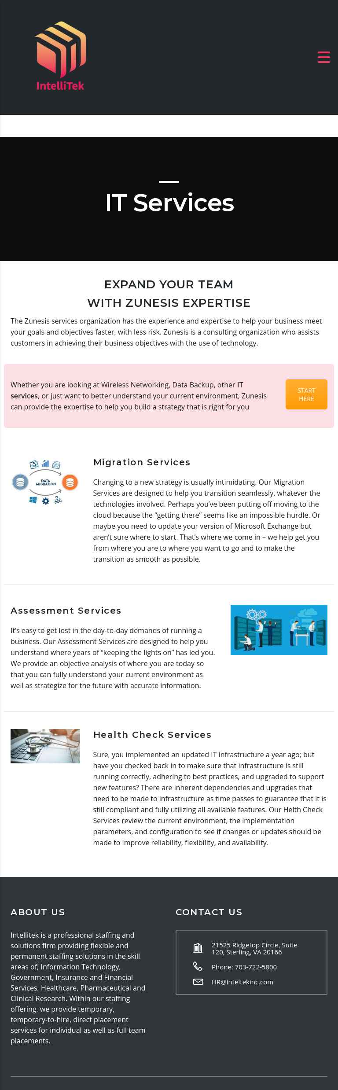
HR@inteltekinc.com (242, 981)
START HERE (307, 394)
